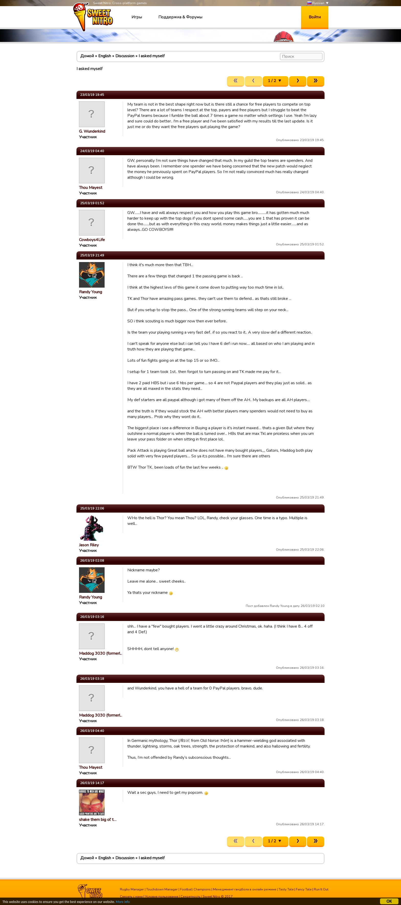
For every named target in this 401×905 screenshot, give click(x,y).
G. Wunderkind (92, 131)
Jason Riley (89, 545)
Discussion (124, 56)
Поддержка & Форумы (180, 17)
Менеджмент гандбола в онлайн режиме (244, 889)
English (104, 56)
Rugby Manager (132, 889)
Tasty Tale (286, 889)
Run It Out (321, 889)
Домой (87, 56)
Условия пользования (161, 896)
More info (123, 902)
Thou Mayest (90, 187)
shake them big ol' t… (97, 819)
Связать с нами (131, 896)
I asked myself (151, 56)
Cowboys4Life (92, 240)
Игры (136, 17)
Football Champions (195, 889)
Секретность (190, 896)
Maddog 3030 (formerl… (101, 653)
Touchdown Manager (162, 889)
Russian (315, 3)
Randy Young (90, 292)
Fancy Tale (303, 889)
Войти (315, 17)
